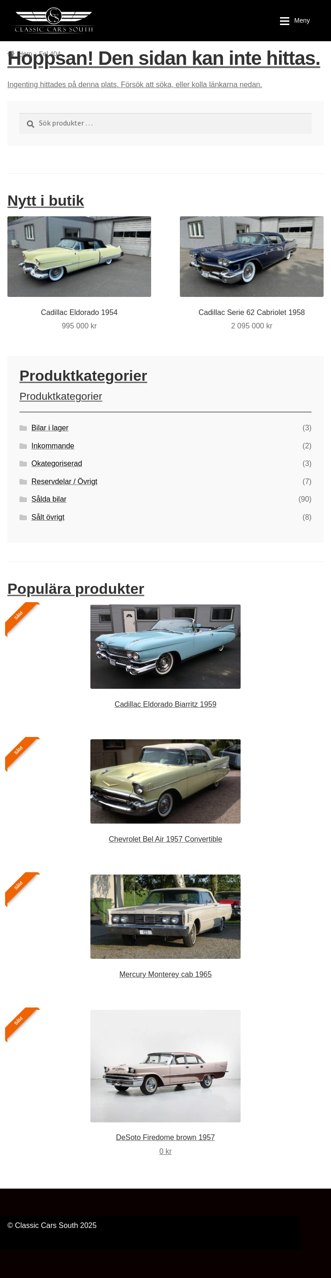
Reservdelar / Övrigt (64, 481)
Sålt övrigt (48, 517)
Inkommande (53, 446)
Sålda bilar (49, 499)
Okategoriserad (57, 463)
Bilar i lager (50, 428)
